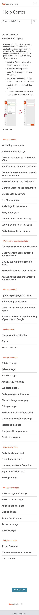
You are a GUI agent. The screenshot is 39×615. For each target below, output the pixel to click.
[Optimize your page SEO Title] (16, 295)
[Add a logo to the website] (14, 206)
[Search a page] (9, 375)
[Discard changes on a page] (15, 400)
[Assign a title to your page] (15, 431)
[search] (34, 21)
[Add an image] (9, 530)
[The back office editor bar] (15, 335)
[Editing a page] (9, 406)
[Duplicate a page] (10, 388)
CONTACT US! (19, 590)
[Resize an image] (10, 524)
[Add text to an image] (12, 499)
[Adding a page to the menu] (15, 394)
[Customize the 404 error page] (17, 224)
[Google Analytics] (10, 212)
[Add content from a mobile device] (19, 270)
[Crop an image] (9, 512)
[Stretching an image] (12, 518)
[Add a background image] (14, 493)
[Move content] (8, 558)
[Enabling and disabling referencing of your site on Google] (19, 318)
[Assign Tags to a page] (13, 381)
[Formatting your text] (12, 459)
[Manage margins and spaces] (16, 552)
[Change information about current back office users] (19, 174)
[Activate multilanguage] (13, 151)
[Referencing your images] (14, 301)
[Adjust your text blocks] (13, 471)
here (26, 65)
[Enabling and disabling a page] (17, 418)
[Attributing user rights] (13, 145)
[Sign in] (5, 341)
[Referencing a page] (11, 425)
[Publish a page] (9, 363)
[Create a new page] (11, 437)
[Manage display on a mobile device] (19, 246)
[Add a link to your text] (13, 453)
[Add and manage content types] (17, 412)
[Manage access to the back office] (19, 187)
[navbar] (34, 4)
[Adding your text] (10, 477)
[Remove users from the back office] (19, 166)
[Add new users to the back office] (18, 181)
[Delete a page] (8, 369)
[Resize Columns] (10, 546)
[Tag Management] (10, 200)
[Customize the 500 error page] (17, 218)
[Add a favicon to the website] (16, 231)
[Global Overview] (10, 347)
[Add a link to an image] (13, 505)
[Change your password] (13, 194)
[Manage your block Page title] (16, 465)
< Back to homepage (10, 34)
